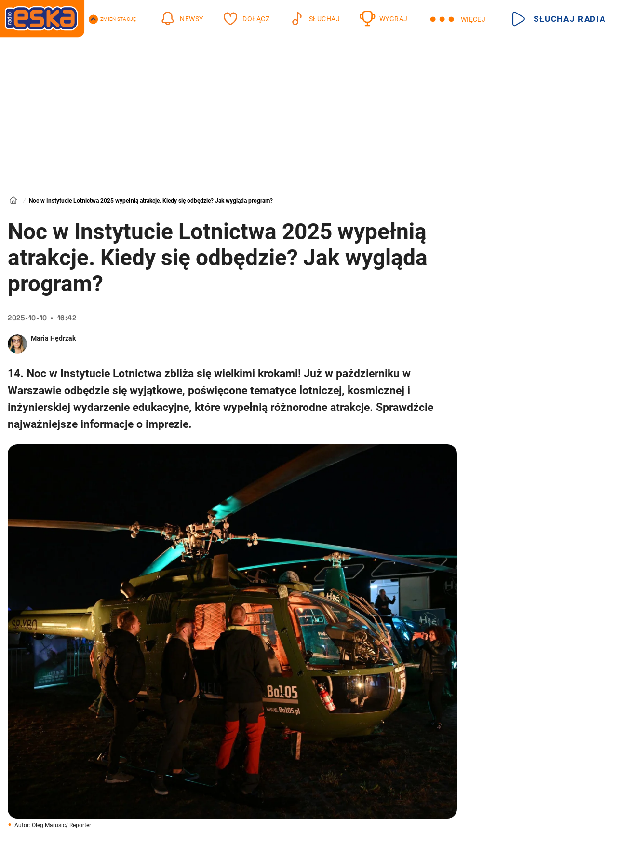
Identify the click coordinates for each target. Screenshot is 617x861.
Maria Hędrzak (53, 338)
